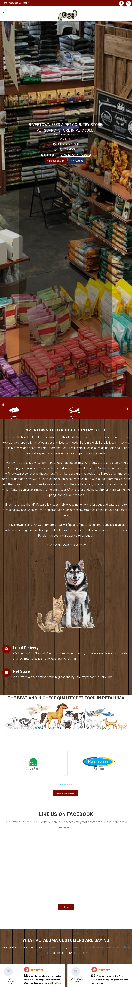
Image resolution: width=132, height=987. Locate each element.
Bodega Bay (111, 947)
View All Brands (65, 793)
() (75, 155)
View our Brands (55, 161)
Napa (83, 947)
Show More (56, 983)
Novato (61, 947)
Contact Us (78, 161)
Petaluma (49, 947)
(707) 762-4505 (65, 149)
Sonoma (72, 947)
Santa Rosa (95, 947)
